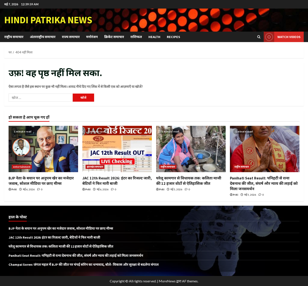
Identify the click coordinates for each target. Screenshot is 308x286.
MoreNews (167, 281)
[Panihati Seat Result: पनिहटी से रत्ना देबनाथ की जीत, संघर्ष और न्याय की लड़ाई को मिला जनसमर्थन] (264, 149)
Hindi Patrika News (48, 20)
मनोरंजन (92, 37)
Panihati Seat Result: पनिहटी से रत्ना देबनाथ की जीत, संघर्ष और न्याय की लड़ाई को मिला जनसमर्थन (264, 183)
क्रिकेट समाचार (114, 37)
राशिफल (136, 37)
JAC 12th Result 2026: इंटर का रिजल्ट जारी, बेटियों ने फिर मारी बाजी (54, 237)
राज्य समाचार (71, 37)
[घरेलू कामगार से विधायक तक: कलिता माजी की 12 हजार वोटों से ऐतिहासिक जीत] (191, 149)
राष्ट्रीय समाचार (13, 37)
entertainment (22, 166)
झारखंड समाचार (95, 166)
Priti (14, 189)
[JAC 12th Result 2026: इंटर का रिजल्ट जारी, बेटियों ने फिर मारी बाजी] (117, 149)
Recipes (173, 37)
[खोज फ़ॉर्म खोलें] (259, 37)
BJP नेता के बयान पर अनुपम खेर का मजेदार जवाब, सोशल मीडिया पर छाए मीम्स (61, 228)
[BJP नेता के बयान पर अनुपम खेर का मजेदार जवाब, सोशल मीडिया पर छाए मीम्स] (43, 149)
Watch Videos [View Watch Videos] (282, 37)
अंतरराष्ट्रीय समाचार (42, 37)
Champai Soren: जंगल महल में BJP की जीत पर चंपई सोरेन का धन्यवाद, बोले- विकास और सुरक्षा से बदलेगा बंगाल (84, 264)
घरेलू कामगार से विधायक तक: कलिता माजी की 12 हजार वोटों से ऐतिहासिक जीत (61, 246)
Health (154, 37)
